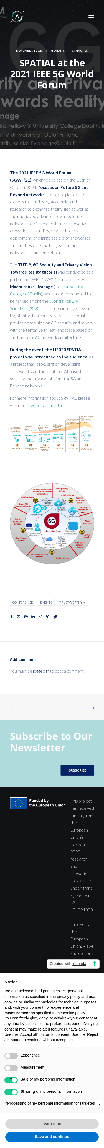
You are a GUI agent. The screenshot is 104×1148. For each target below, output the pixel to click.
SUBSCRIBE (77, 770)
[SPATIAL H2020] (18, 15)
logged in (41, 671)
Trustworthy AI (72, 602)
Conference (22, 602)
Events (59, 50)
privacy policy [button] (68, 996)
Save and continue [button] (52, 1136)
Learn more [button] (51, 1123)
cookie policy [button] (74, 1013)
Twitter (36, 405)
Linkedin (54, 405)
